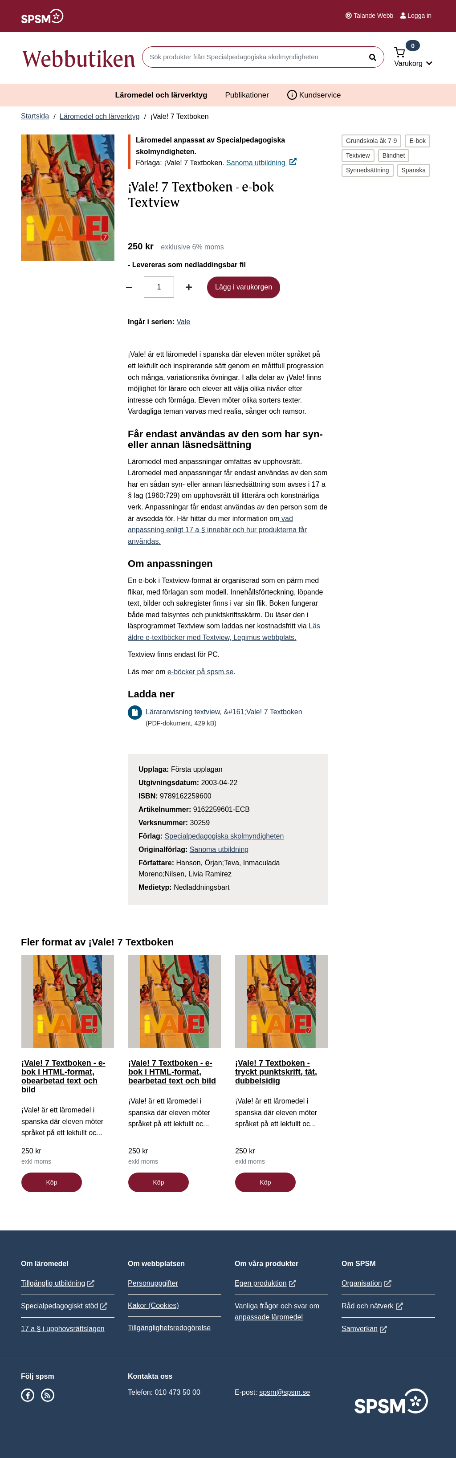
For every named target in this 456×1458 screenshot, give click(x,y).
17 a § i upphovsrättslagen (63, 1328)
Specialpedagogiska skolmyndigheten (224, 836)
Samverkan (365, 1328)
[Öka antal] (189, 287)
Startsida (35, 116)
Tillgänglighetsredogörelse (169, 1328)
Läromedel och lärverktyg (161, 95)
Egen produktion (266, 1283)
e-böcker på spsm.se (200, 672)
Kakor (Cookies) (153, 1305)
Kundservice (314, 95)
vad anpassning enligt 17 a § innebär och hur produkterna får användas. (217, 530)
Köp (51, 1182)
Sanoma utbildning (261, 163)
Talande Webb (369, 15)
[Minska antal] (129, 287)
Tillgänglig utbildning (59, 1283)
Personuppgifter (153, 1283)
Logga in (416, 15)
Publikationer (247, 95)
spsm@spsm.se (284, 1392)
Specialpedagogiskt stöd (65, 1306)
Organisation (368, 1283)
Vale (183, 322)
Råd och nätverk (373, 1306)
